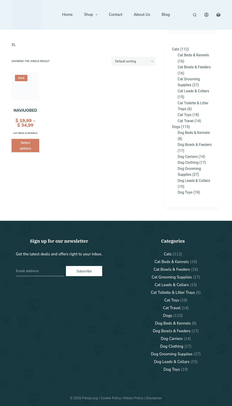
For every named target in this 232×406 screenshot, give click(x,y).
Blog (166, 14)
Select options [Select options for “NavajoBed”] (25, 145)
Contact (115, 14)
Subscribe (84, 271)
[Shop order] (133, 61)
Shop (91, 14)
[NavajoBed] (25, 85)
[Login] (206, 15)
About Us (142, 14)
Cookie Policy (111, 398)
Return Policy (133, 398)
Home (67, 14)
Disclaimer (154, 398)
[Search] (194, 15)
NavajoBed (25, 110)
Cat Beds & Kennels (25, 133)
